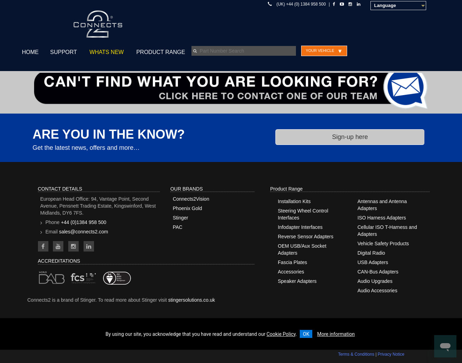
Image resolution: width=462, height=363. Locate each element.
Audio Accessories (377, 290)
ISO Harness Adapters (382, 218)
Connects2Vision (191, 199)
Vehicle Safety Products (383, 243)
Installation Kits (294, 201)
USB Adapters (373, 262)
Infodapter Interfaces (300, 227)
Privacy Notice (391, 354)
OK (306, 334)
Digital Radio (371, 253)
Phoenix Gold (187, 208)
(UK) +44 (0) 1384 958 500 (301, 4)
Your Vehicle (320, 50)
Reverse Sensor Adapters (306, 236)
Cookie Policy (281, 334)
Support (63, 52)
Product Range (160, 52)
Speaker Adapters (297, 281)
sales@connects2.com (83, 231)
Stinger (180, 218)
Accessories (291, 272)
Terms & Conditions (356, 354)
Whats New (106, 52)
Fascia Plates (292, 262)
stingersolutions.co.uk (191, 300)
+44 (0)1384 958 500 (83, 222)
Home (30, 52)
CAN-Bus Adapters (378, 272)
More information (336, 334)
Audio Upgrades (375, 281)
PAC (177, 227)
